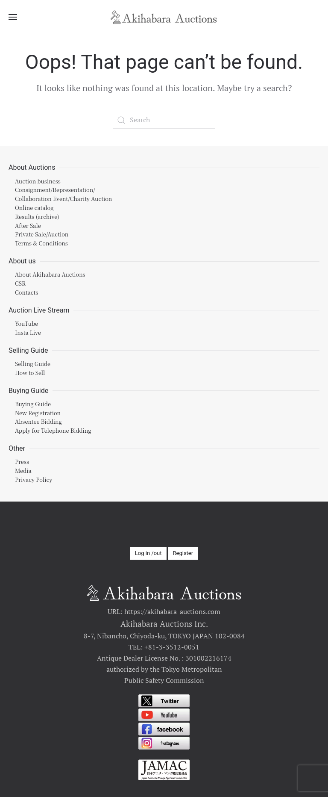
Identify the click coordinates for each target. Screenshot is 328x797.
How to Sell (30, 372)
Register (183, 552)
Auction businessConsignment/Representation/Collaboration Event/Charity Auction (63, 190)
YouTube (26, 323)
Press (22, 462)
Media (23, 470)
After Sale (28, 225)
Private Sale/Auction (41, 234)
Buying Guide (33, 403)
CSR (20, 283)
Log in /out (148, 552)
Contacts (26, 292)
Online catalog (34, 208)
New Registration (38, 412)
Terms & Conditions (41, 243)
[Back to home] (164, 17)
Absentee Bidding (38, 421)
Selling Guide (32, 364)
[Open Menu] (13, 17)
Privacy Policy (33, 479)
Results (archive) (37, 216)
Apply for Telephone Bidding (53, 430)
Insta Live (28, 332)
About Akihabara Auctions (50, 274)
